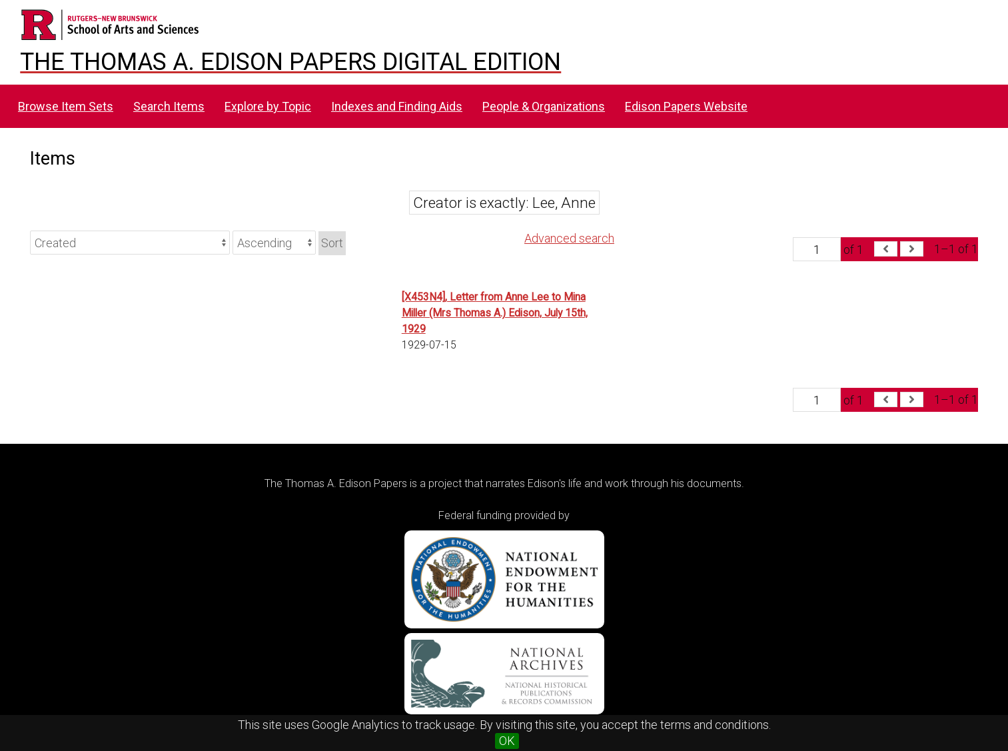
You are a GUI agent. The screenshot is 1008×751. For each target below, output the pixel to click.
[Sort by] (130, 243)
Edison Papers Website (686, 106)
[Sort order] (274, 243)
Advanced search (569, 238)
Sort (332, 243)
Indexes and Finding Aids (396, 106)
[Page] (817, 249)
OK (507, 741)
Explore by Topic (268, 106)
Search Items (169, 106)
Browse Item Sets (65, 106)
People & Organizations (543, 106)
